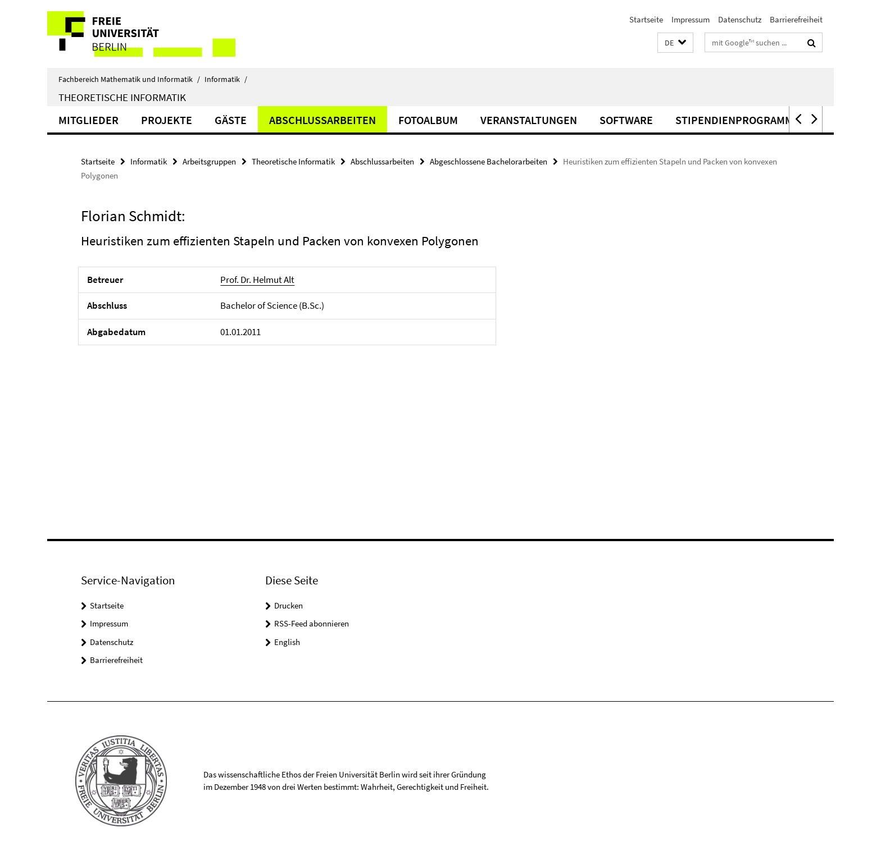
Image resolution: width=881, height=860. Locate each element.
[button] (675, 43)
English (287, 642)
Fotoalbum (428, 120)
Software (626, 120)
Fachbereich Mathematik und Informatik (129, 79)
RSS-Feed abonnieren (311, 623)
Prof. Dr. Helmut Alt (257, 279)
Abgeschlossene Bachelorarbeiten (488, 161)
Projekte (166, 120)
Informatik (226, 79)
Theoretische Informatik (122, 97)
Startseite (646, 19)
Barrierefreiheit (796, 19)
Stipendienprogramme (737, 120)
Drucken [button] (288, 605)
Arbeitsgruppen (209, 161)
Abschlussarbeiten (322, 120)
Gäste (231, 120)
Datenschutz (739, 19)
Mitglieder (88, 120)
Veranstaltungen (528, 120)
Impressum (690, 19)
